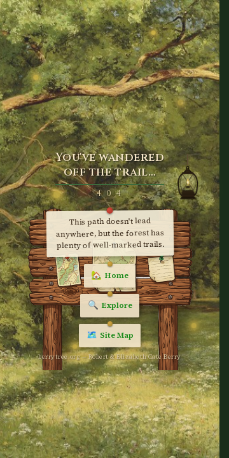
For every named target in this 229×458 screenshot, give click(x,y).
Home (109, 275)
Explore (110, 305)
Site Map (110, 335)
